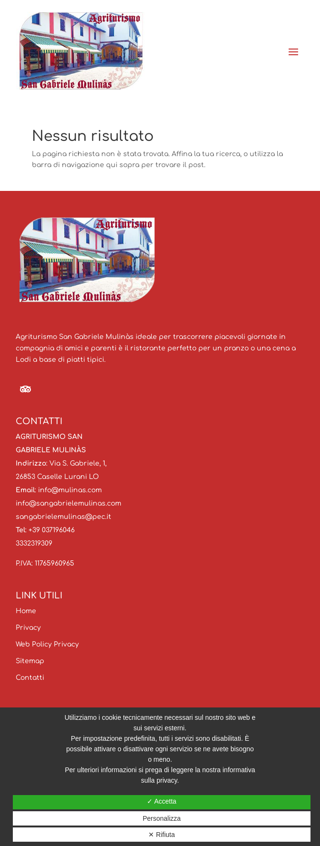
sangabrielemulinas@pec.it (63, 516)
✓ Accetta (161, 801)
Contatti (30, 677)
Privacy (28, 627)
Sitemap (30, 661)
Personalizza (162, 818)
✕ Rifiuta (161, 834)
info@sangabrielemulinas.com (68, 503)
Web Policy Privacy (47, 644)
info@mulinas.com (70, 490)
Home (26, 611)
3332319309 (34, 543)
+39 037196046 (52, 530)
